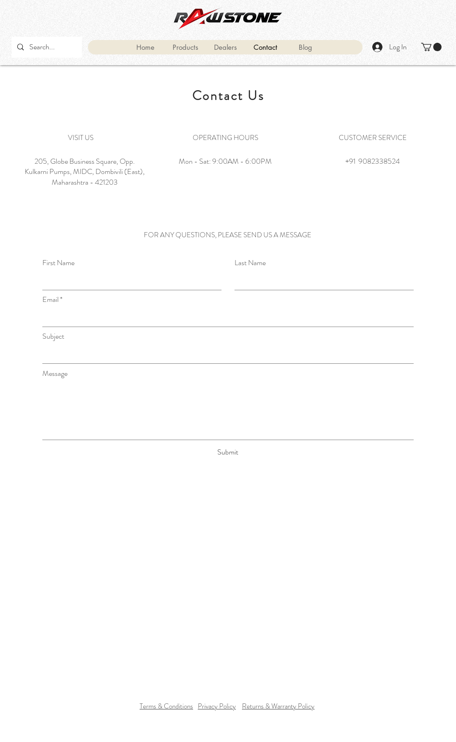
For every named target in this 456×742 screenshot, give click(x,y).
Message (54, 373)
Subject (53, 336)
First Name (58, 263)
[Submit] (227, 452)
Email (50, 299)
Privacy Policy (217, 706)
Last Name (250, 263)
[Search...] (45, 47)
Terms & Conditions (166, 706)
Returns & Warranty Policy (278, 706)
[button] (185, 47)
